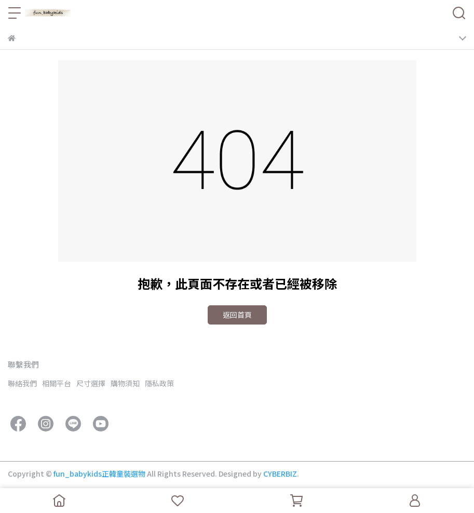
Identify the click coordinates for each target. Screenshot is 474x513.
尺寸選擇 (90, 383)
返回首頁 (237, 314)
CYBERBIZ (280, 473)
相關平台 (56, 383)
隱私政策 (159, 383)
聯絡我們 (22, 383)
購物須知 (125, 383)
